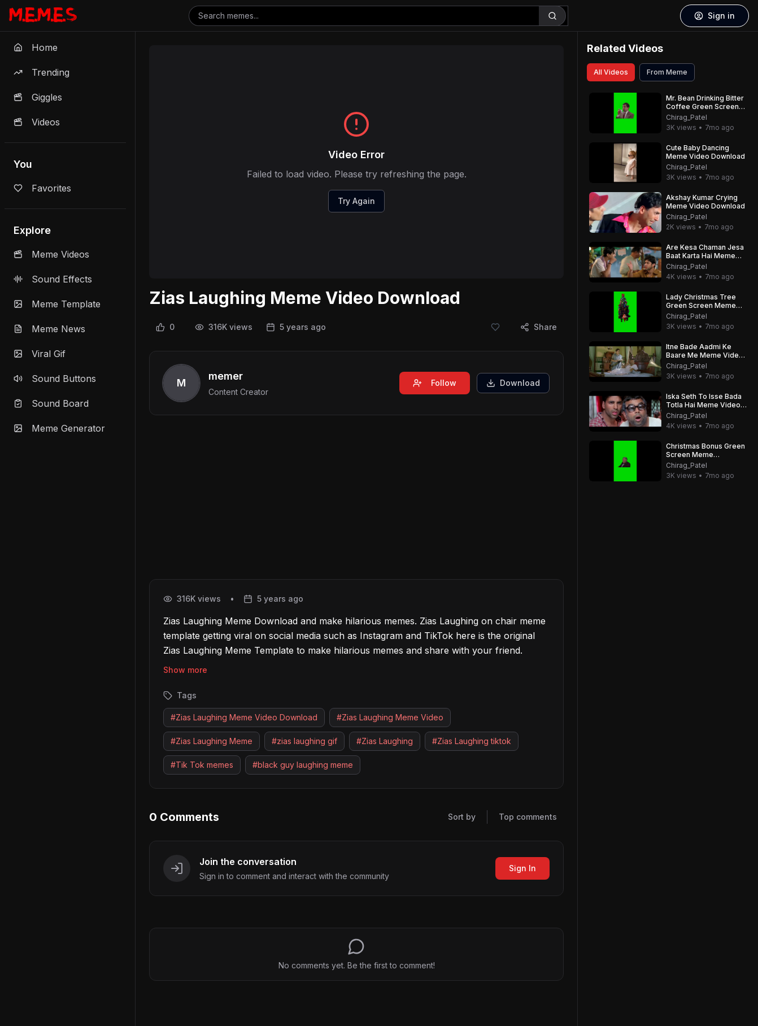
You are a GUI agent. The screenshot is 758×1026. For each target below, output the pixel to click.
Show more (185, 670)
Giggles (38, 97)
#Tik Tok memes (202, 765)
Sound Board (51, 403)
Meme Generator (59, 428)
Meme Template (57, 304)
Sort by (462, 816)
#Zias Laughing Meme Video (390, 717)
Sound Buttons (55, 378)
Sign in (714, 15)
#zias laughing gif (304, 741)
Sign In (522, 868)
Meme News (49, 328)
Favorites (42, 188)
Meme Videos (51, 254)
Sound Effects (53, 279)
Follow (434, 383)
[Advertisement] (356, 499)
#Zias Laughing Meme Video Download (244, 717)
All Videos (611, 72)
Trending (41, 72)
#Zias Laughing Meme (211, 741)
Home (36, 47)
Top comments (528, 816)
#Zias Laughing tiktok (471, 741)
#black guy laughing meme (302, 765)
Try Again (356, 201)
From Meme (667, 72)
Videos (37, 122)
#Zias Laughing (384, 741)
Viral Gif (40, 353)
